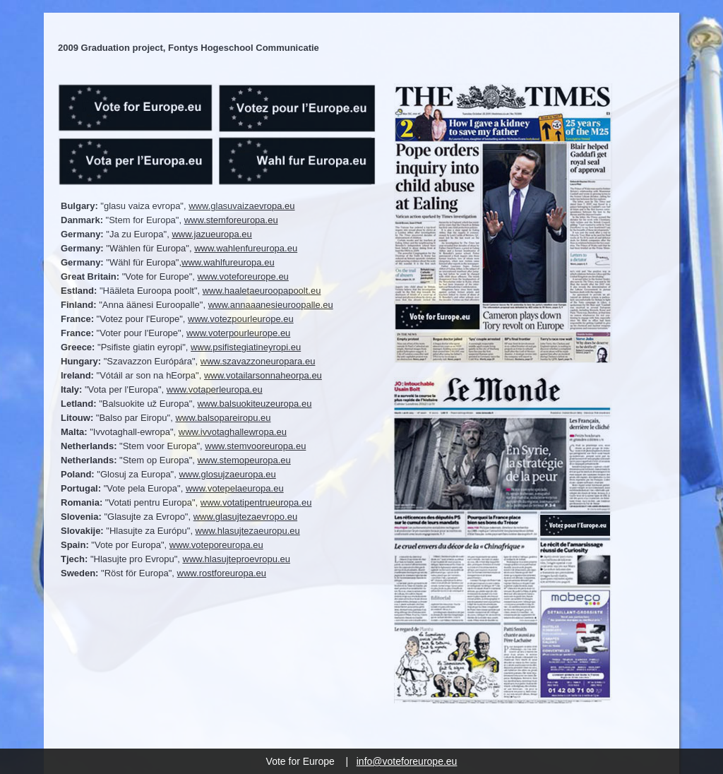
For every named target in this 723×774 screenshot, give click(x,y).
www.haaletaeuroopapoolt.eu (262, 290)
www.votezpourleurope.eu (241, 319)
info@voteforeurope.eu (407, 761)
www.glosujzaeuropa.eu (227, 474)
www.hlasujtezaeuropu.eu (248, 530)
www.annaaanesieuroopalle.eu (270, 304)
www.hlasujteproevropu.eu (236, 559)
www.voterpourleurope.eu (238, 333)
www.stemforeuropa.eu (231, 220)
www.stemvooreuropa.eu (255, 446)
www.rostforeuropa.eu (221, 573)
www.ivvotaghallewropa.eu (233, 432)
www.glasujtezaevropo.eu (245, 516)
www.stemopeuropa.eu (243, 460)
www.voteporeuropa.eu (216, 545)
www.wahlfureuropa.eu (228, 262)
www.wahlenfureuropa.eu (245, 248)
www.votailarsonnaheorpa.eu (263, 375)
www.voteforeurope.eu (242, 276)
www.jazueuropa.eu (211, 234)
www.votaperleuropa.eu (215, 389)
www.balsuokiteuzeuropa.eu (254, 403)
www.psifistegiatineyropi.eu (246, 347)
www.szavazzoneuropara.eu (258, 361)
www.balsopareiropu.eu (222, 417)
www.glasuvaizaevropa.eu (241, 206)
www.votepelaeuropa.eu (235, 488)
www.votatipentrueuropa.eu (256, 502)
